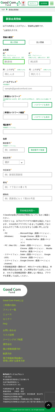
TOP (3, 10)
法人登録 (40, 42)
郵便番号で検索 (37, 150)
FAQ (5, 324)
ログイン (33, 3)
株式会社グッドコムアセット (13, 374)
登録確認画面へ (27, 210)
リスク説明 (8, 335)
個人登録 (14, 42)
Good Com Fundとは (13, 300)
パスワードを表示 (42, 105)
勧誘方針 (7, 353)
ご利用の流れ (9, 305)
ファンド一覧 (9, 309)
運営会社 (7, 344)
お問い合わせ (9, 330)
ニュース (7, 314)
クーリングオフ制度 (13, 339)
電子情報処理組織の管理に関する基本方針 (14, 359)
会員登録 (44, 3)
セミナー (7, 319)
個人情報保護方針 (12, 349)
